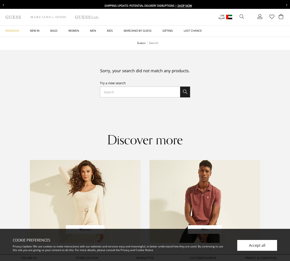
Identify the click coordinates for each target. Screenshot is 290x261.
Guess (141, 43)
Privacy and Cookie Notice (137, 250)
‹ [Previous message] (3, 4)
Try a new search (113, 83)
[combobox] (145, 92)
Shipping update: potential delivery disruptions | (148, 6)
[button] (228, 17)
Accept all (257, 245)
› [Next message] (286, 4)
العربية (221, 18)
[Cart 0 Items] (281, 17)
